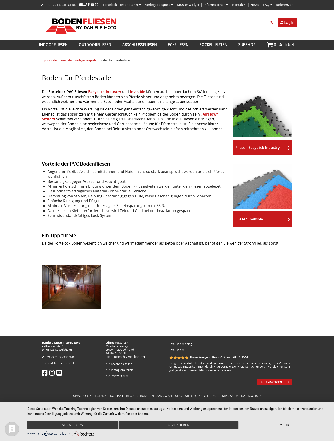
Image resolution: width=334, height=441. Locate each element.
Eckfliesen (178, 44)
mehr (284, 425)
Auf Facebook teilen (119, 364)
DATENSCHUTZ (251, 396)
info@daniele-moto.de (60, 363)
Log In (287, 22)
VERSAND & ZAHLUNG (166, 396)
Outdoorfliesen (95, 44)
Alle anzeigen (271, 382)
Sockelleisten (213, 44)
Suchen (271, 23)
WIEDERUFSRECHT (197, 396)
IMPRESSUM (229, 396)
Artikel (275, 44)
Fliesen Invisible (249, 219)
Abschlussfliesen (139, 44)
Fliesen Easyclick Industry (257, 147)
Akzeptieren (178, 425)
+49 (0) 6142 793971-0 (59, 357)
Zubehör (246, 44)
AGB (215, 396)
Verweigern (72, 425)
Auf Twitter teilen (117, 376)
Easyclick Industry (104, 91)
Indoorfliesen (53, 44)
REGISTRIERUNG (137, 396)
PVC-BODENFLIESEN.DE (91, 396)
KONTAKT (117, 396)
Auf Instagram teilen (119, 370)
